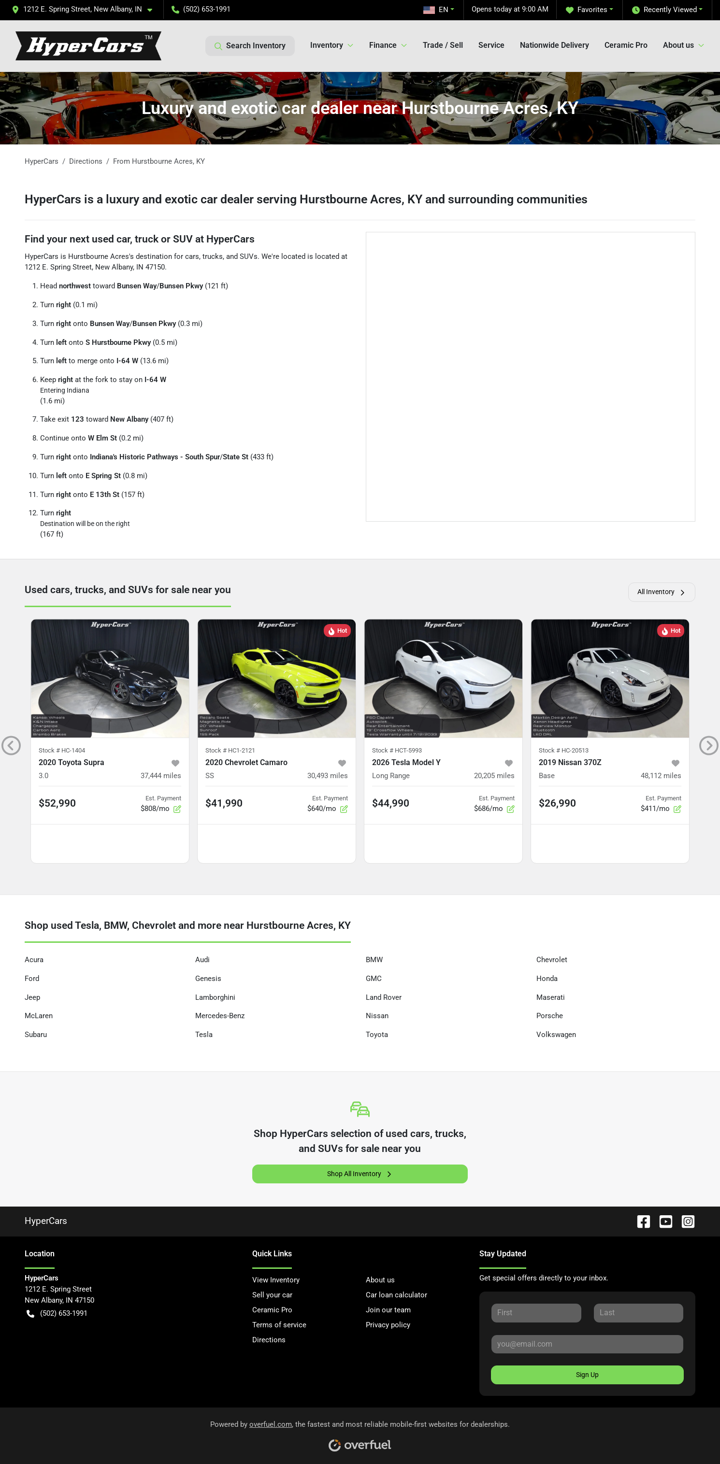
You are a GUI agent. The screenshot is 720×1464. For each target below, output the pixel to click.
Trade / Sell (443, 45)
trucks (212, 256)
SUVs (249, 256)
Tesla (204, 1034)
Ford (32, 978)
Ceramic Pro (626, 45)
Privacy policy (388, 1325)
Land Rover (384, 997)
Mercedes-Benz (220, 1015)
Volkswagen (556, 1034)
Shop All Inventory (360, 1174)
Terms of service (279, 1325)
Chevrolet (551, 959)
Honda (547, 978)
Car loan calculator (396, 1295)
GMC (374, 978)
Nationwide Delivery (554, 45)
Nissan (377, 1015)
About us (380, 1280)
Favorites (586, 9)
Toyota (377, 1034)
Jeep (32, 997)
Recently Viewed (664, 9)
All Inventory (661, 592)
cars (192, 256)
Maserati (550, 997)
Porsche (549, 1015)
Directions (269, 1340)
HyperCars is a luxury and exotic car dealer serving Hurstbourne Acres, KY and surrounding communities (306, 199)
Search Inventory (250, 46)
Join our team (388, 1310)
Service (491, 45)
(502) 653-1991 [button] (201, 9)
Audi (202, 959)
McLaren (39, 1015)
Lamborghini (215, 997)
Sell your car (272, 1295)
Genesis (208, 978)
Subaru (36, 1034)
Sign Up (587, 1375)
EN (435, 9)
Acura (34, 959)
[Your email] (587, 1344)
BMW (374, 959)
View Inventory (276, 1280)
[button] (86, 9)
